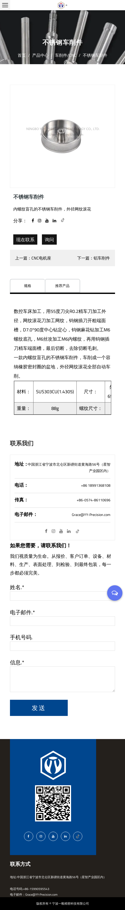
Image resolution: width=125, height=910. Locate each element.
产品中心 (40, 55)
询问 (49, 239)
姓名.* (17, 587)
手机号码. (21, 637)
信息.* (17, 662)
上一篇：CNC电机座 (33, 258)
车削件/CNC (65, 55)
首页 (22, 55)
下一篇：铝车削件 (93, 258)
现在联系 (25, 239)
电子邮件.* (22, 612)
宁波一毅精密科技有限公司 (70, 903)
